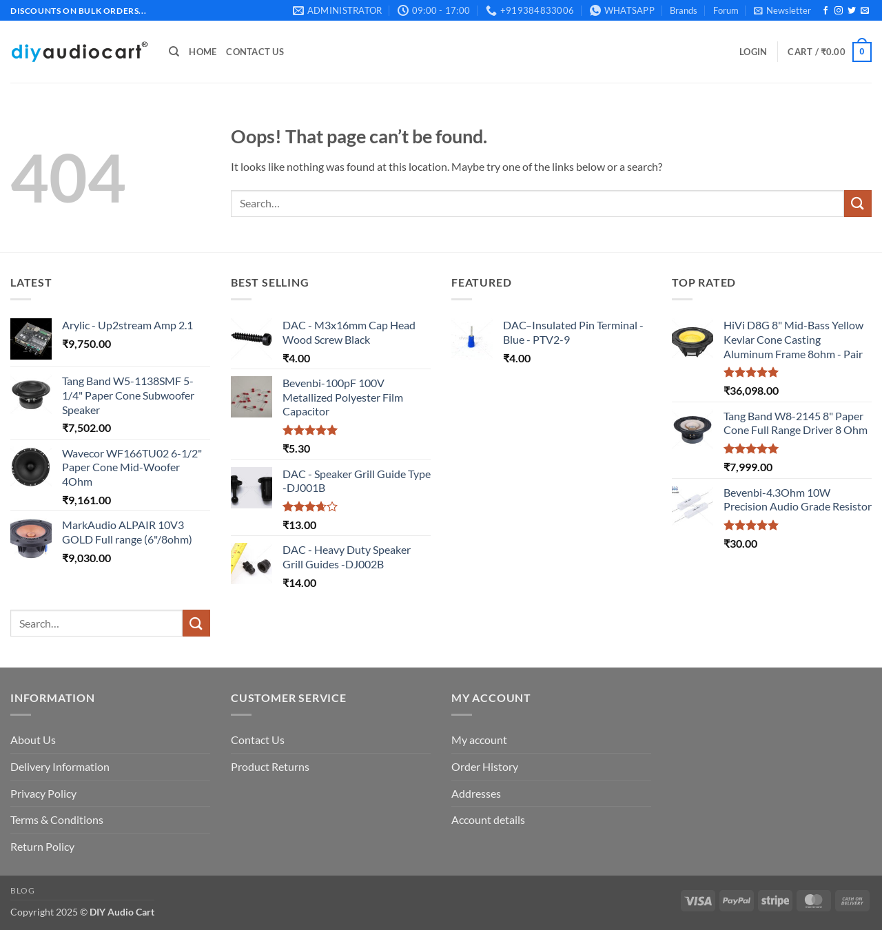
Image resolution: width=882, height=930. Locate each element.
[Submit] (858, 203)
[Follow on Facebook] (825, 11)
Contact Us (255, 51)
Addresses (476, 793)
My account (479, 739)
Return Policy (42, 846)
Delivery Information (60, 766)
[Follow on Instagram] (838, 11)
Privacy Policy (43, 793)
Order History (484, 766)
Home (202, 51)
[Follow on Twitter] (852, 11)
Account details (488, 819)
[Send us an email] (865, 11)
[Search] (174, 52)
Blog (22, 890)
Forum (726, 10)
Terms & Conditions (56, 819)
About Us (33, 739)
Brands (683, 10)
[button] (782, 10)
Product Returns (270, 766)
